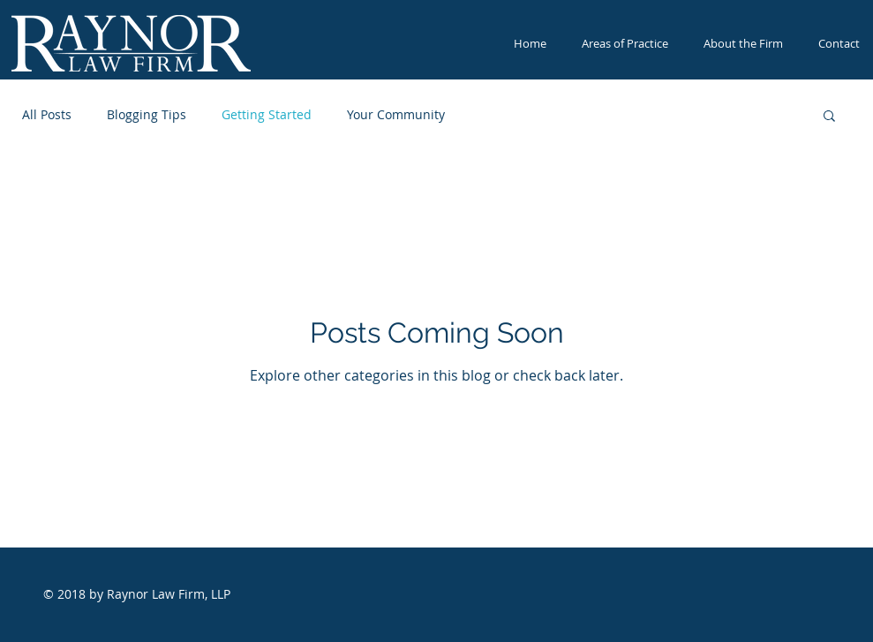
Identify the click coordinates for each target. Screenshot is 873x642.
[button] (829, 117)
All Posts (46, 114)
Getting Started (267, 114)
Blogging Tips (146, 114)
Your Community (396, 114)
